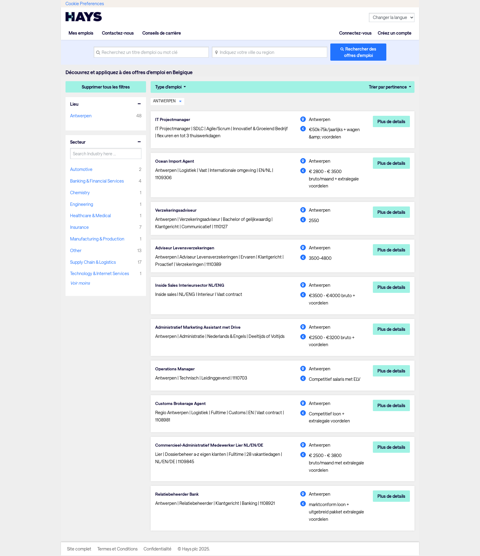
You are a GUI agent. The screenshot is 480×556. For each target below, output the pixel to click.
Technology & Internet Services (99, 273)
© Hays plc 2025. (194, 549)
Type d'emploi (168, 86)
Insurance (79, 227)
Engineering (81, 204)
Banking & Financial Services (97, 180)
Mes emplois (81, 33)
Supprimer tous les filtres (106, 86)
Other (75, 250)
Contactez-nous (118, 33)
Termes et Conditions (117, 549)
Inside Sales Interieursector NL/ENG (190, 285)
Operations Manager (175, 369)
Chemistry (80, 192)
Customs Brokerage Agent (181, 403)
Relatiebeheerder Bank (177, 494)
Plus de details (391, 121)
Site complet (79, 549)
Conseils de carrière (161, 33)
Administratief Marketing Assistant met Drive (199, 327)
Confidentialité (157, 549)
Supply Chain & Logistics (93, 262)
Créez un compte (394, 33)
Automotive (81, 169)
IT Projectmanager (173, 119)
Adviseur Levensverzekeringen (185, 247)
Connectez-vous (355, 33)
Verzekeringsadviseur (176, 210)
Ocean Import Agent (175, 161)
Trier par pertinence (388, 86)
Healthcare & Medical (90, 215)
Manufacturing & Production (97, 238)
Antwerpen (81, 115)
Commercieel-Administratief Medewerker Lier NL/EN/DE (211, 445)
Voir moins (80, 283)
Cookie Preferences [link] (85, 3)
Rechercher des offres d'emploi (360, 52)
